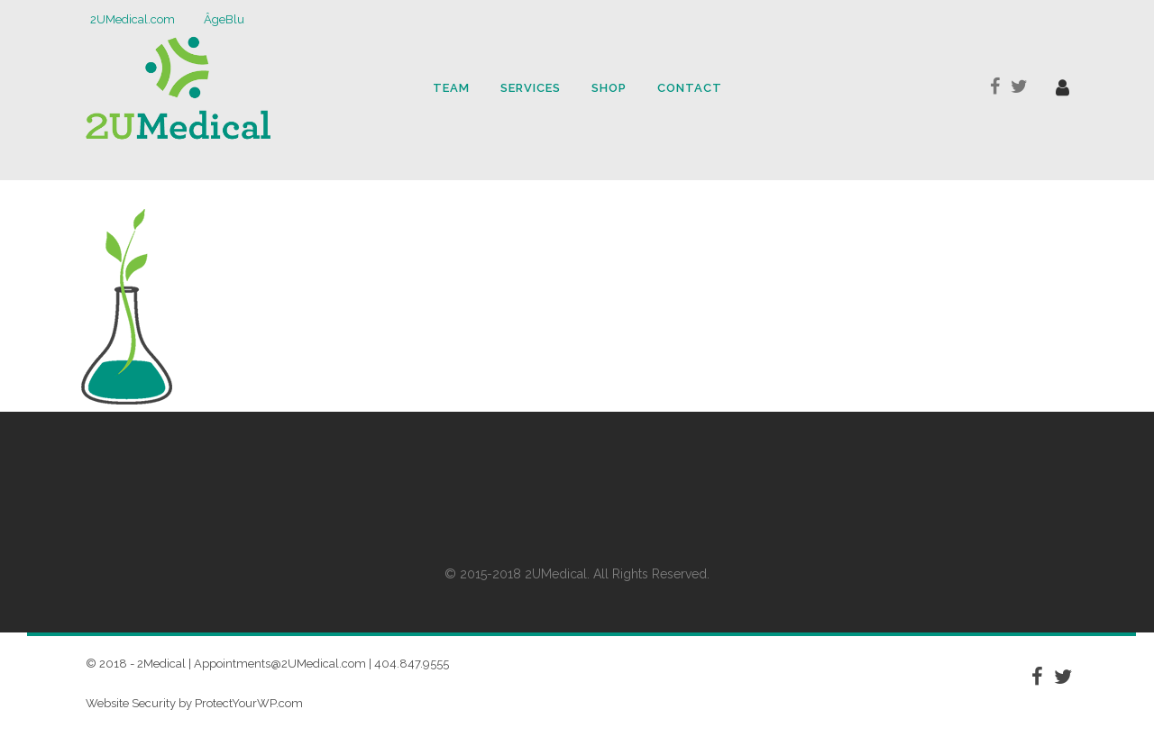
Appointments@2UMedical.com (280, 663)
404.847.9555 (411, 663)
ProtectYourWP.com (249, 703)
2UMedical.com (132, 19)
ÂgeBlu (224, 19)
